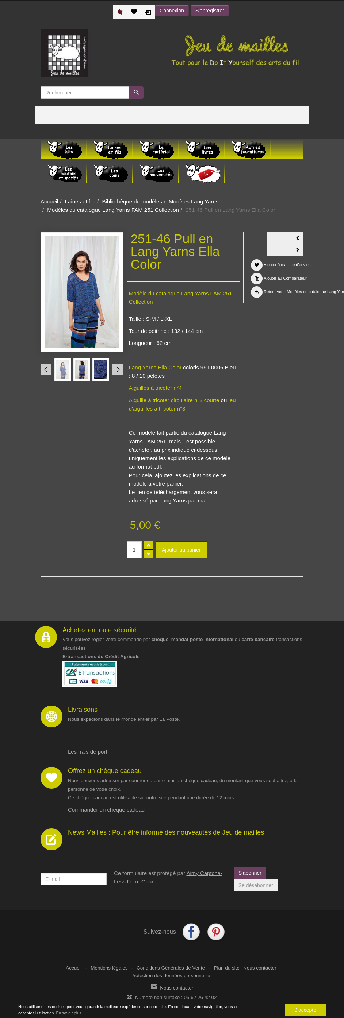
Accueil (49, 201)
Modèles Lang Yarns (193, 201)
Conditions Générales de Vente (171, 968)
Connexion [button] (172, 10)
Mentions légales (109, 968)
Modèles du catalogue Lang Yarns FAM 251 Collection (113, 210)
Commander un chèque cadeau (106, 810)
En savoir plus (68, 1013)
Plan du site (227, 968)
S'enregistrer (209, 10)
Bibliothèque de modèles (132, 201)
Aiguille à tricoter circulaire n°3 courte (174, 400)
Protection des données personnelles (170, 975)
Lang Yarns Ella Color (155, 367)
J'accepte (305, 1010)
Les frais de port (87, 752)
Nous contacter (259, 968)
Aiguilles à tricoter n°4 (155, 388)
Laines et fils (80, 201)
